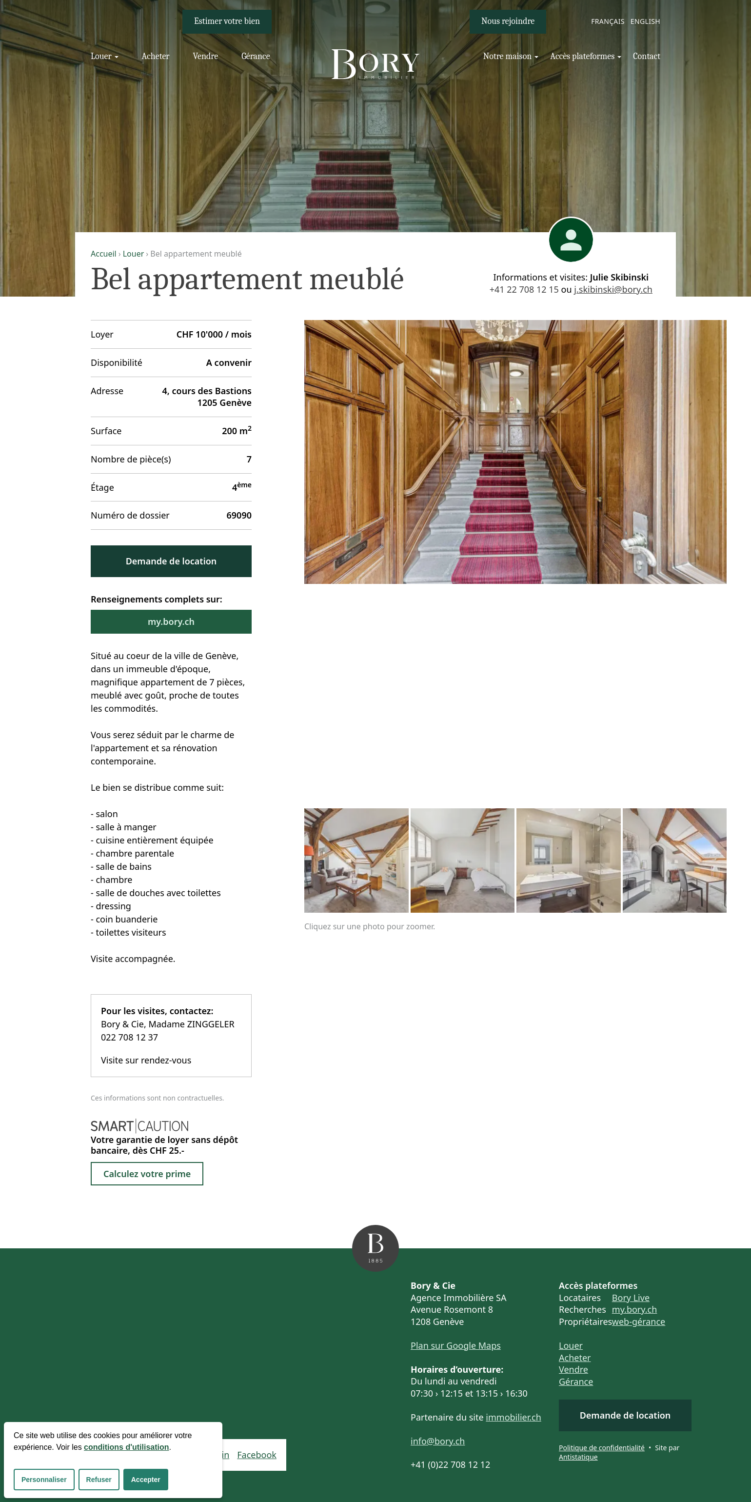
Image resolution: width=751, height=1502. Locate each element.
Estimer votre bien (227, 21)
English (645, 21)
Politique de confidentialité (602, 1447)
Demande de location (171, 561)
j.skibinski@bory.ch (613, 289)
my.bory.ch (171, 621)
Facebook (257, 1455)
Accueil (104, 254)
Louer (133, 254)
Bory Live (631, 1297)
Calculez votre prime (147, 1174)
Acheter (575, 1357)
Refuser (99, 1479)
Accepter (145, 1479)
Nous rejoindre (507, 21)
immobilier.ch (513, 1417)
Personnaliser (44, 1479)
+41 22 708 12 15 (524, 289)
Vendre (573, 1369)
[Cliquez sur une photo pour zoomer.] (515, 452)
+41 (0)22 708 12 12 (450, 1464)
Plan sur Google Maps (456, 1345)
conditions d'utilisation (126, 1447)
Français (608, 21)
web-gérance (638, 1321)
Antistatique (578, 1457)
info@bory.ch (438, 1441)
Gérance (576, 1381)
